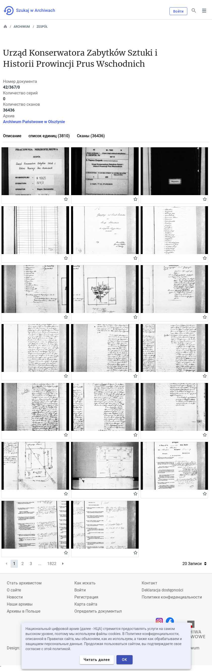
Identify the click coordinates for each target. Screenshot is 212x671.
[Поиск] (194, 10)
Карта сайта (85, 604)
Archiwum (22, 26)
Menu (204, 10)
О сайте (14, 590)
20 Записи (194, 563)
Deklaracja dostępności (162, 590)
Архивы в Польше (23, 611)
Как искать (85, 583)
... (39, 563)
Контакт (149, 583)
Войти (178, 11)
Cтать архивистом (24, 583)
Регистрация (86, 597)
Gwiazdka (66, 198)
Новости (15, 597)
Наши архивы (20, 604)
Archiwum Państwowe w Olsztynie (34, 121)
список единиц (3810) (49, 135)
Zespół (42, 26)
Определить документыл (98, 611)
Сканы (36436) (91, 135)
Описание (12, 135)
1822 (51, 563)
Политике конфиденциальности (172, 597)
